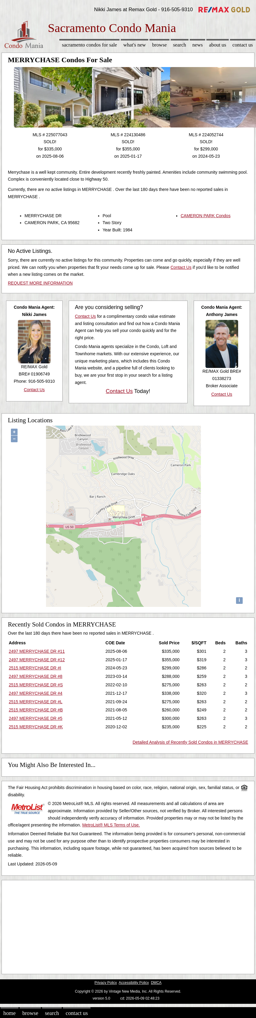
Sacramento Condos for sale (89, 45)
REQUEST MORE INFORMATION (40, 283)
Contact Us (242, 45)
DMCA (156, 983)
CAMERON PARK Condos (206, 215)
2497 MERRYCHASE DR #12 (37, 659)
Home (9, 1013)
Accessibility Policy (134, 983)
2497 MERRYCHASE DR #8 (35, 676)
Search (179, 45)
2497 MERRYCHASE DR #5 (35, 718)
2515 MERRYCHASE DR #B (36, 709)
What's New (134, 45)
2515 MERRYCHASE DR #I (35, 667)
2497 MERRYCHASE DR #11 (37, 651)
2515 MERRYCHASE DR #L (35, 701)
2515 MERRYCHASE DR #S (36, 684)
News (197, 45)
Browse (159, 45)
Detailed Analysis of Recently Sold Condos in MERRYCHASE (190, 742)
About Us (217, 45)
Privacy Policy (105, 983)
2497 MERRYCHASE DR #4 (35, 693)
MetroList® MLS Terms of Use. (111, 825)
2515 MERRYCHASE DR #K (36, 726)
